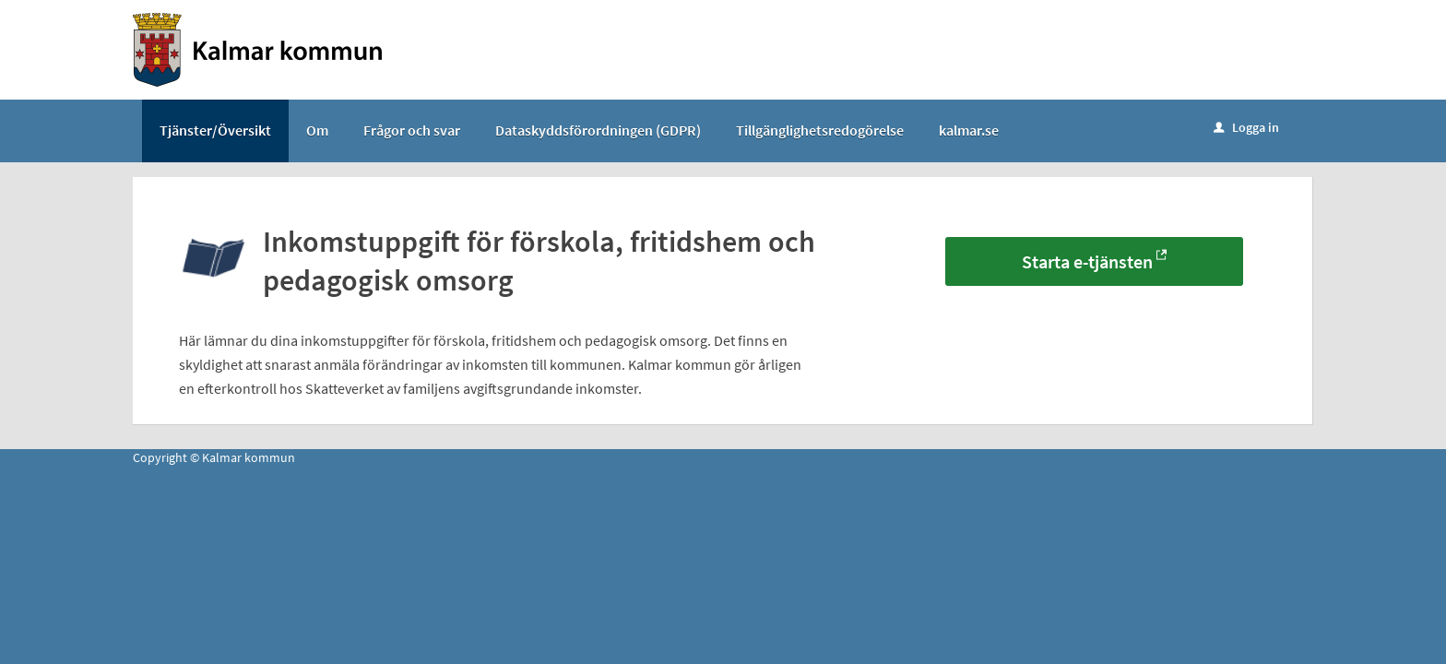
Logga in (1246, 127)
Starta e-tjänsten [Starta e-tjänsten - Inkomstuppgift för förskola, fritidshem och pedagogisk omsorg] (1087, 261)
